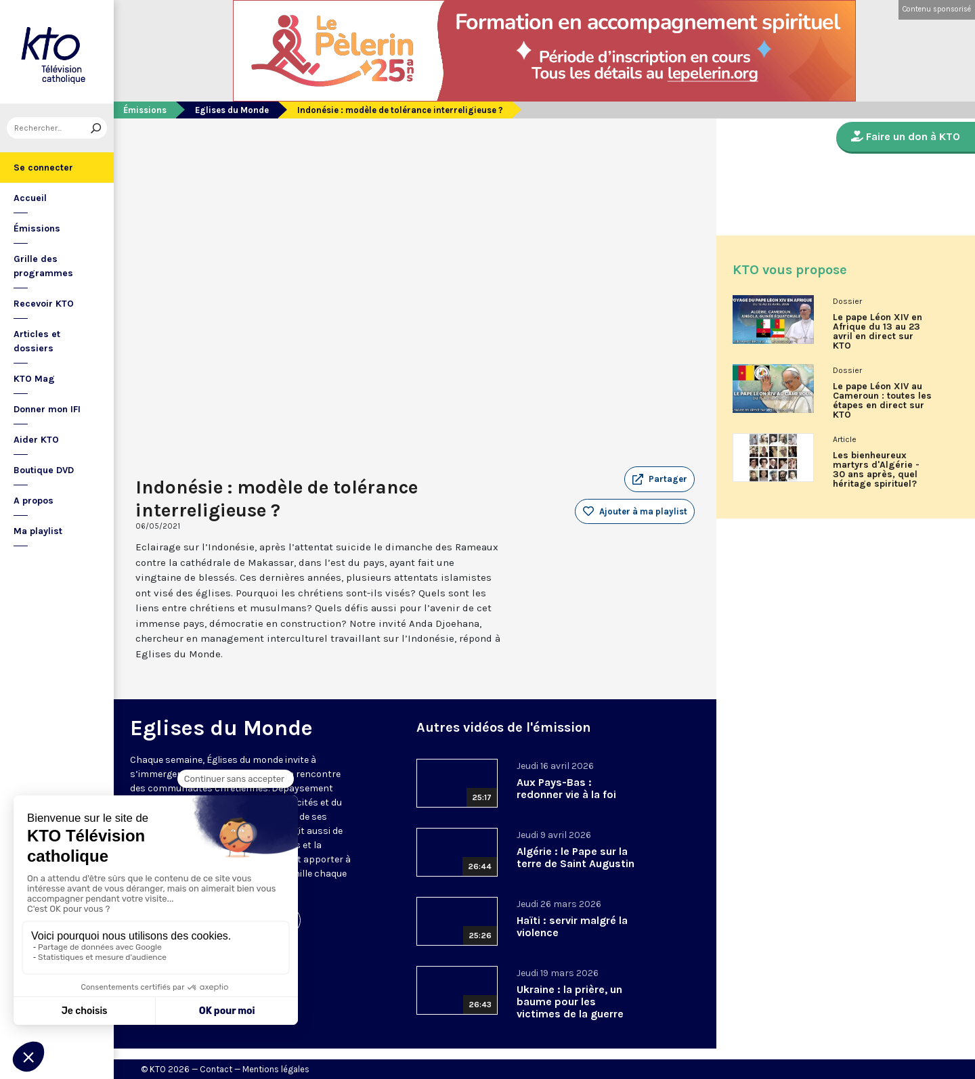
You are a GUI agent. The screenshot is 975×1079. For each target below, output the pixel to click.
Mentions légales (275, 1069)
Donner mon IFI (47, 409)
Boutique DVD (44, 470)
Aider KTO (36, 439)
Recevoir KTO (44, 303)
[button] (659, 479)
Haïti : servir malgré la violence (572, 926)
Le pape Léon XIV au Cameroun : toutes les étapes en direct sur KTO (882, 401)
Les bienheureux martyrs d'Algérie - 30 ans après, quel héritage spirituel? (876, 470)
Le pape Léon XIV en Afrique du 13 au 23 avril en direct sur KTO (877, 332)
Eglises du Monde (232, 110)
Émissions (37, 228)
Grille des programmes (43, 266)
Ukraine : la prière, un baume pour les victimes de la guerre (570, 1001)
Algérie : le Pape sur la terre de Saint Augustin (575, 857)
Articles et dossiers (37, 341)
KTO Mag (34, 378)
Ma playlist (38, 531)
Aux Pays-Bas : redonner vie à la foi (566, 788)
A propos (33, 500)
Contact (216, 1069)
